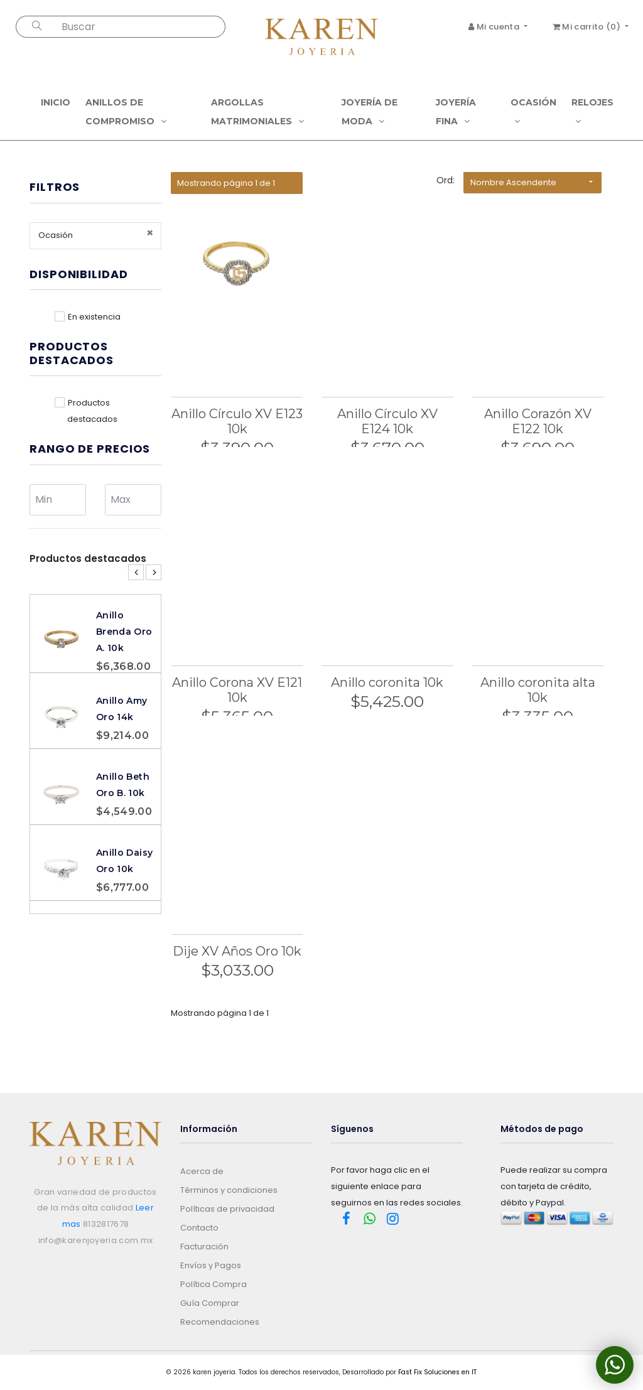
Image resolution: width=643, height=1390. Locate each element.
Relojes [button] (592, 111)
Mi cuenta (494, 27)
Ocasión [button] (533, 111)
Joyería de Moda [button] (369, 112)
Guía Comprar (209, 1303)
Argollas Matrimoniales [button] (257, 112)
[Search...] (141, 27)
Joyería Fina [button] (456, 112)
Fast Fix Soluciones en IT (437, 1372)
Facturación (204, 1247)
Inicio (55, 102)
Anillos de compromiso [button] (125, 112)
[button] (532, 182)
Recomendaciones (219, 1322)
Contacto (199, 1228)
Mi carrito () (588, 27)
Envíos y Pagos (210, 1265)
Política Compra (213, 1284)
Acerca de (202, 1171)
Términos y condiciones (229, 1190)
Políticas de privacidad (227, 1209)
